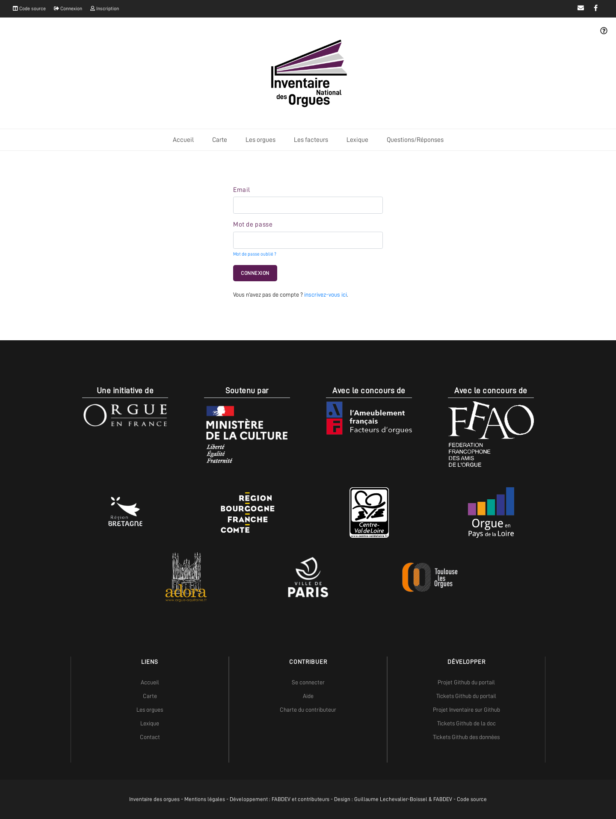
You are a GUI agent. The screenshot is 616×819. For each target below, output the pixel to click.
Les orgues (260, 139)
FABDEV (281, 799)
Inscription (104, 8)
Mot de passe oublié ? (254, 254)
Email (241, 189)
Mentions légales (204, 799)
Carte (219, 139)
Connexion (68, 8)
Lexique (357, 139)
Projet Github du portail (466, 682)
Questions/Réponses (415, 139)
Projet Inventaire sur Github (466, 710)
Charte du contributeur (308, 710)
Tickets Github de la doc (466, 723)
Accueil (183, 139)
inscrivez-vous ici (325, 295)
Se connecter (308, 682)
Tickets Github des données (466, 737)
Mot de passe (252, 224)
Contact (150, 737)
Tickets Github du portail (466, 696)
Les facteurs (311, 139)
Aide (308, 696)
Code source (29, 8)
